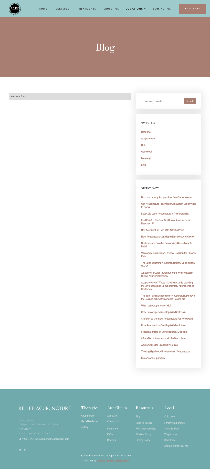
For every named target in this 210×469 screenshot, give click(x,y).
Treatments (87, 8)
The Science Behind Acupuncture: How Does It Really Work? (168, 264)
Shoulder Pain (171, 439)
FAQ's (110, 444)
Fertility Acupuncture (174, 433)
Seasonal (146, 132)
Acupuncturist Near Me (176, 456)
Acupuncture (148, 138)
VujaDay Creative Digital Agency (113, 460)
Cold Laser (169, 426)
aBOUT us (112, 8)
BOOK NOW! (192, 9)
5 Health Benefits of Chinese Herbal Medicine (164, 331)
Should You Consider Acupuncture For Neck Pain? (167, 318)
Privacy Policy (143, 450)
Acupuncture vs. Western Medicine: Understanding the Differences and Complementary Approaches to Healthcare (167, 285)
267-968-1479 (26, 448)
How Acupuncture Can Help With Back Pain (163, 325)
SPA (143, 145)
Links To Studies (144, 433)
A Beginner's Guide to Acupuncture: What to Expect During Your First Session (167, 274)
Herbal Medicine (89, 429)
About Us (112, 424)
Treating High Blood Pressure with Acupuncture (165, 351)
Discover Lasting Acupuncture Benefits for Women (167, 197)
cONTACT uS (162, 8)
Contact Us (113, 429)
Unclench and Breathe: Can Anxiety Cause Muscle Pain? (166, 245)
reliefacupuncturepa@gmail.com (52, 448)
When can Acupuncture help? (156, 305)
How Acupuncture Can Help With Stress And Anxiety (167, 236)
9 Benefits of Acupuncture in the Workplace (163, 338)
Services (63, 8)
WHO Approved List (146, 439)
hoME (43, 8)
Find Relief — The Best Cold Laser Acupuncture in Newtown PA (166, 222)
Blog (143, 164)
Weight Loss (170, 444)
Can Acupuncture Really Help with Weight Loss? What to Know (168, 205)
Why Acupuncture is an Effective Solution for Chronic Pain (168, 255)
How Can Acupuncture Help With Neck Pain (163, 312)
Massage (146, 158)
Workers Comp (143, 444)
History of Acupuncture (153, 358)
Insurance (112, 439)
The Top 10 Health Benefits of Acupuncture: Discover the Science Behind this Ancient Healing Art (168, 297)
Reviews (111, 450)
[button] (136, 9)
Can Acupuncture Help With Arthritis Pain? (162, 230)
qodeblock (146, 151)
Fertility (84, 435)
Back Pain (169, 450)
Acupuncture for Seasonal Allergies (159, 345)
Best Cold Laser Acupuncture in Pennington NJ (165, 213)
